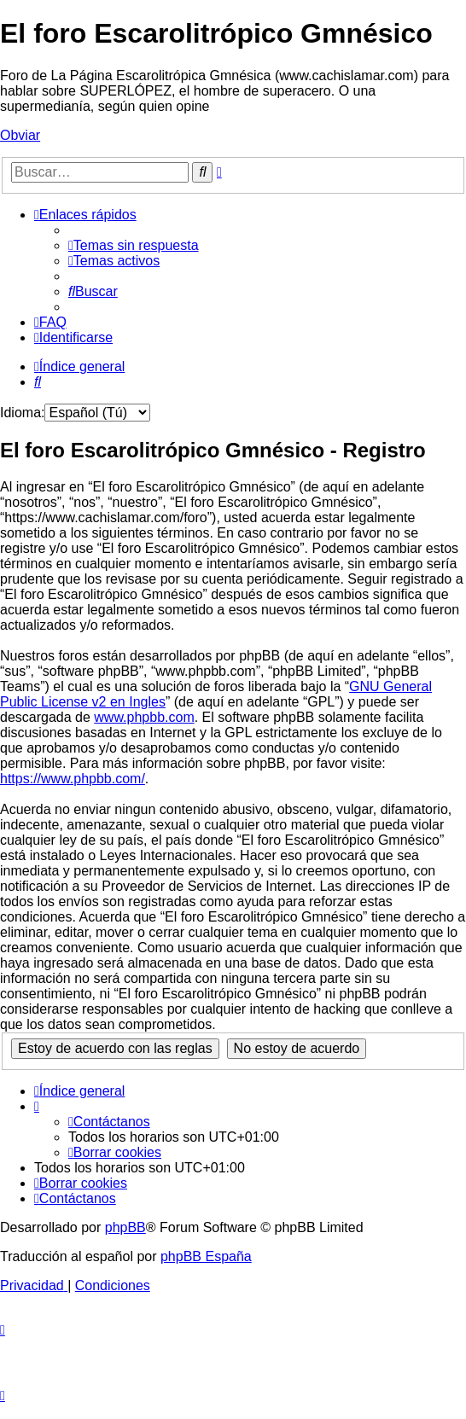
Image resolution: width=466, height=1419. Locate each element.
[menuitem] (133, 245)
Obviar (20, 135)
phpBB (125, 1227)
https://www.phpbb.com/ (72, 778)
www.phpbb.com (144, 717)
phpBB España (206, 1256)
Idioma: (22, 412)
